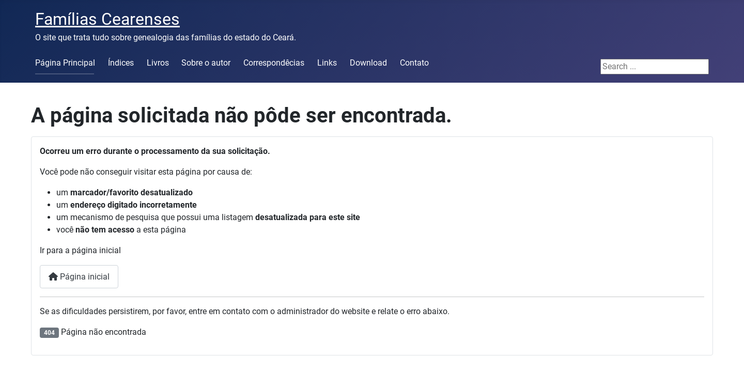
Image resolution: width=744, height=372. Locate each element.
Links (327, 63)
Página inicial (79, 277)
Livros (158, 63)
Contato (414, 63)
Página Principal (65, 63)
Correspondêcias (273, 63)
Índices (121, 63)
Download (368, 63)
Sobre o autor (205, 63)
